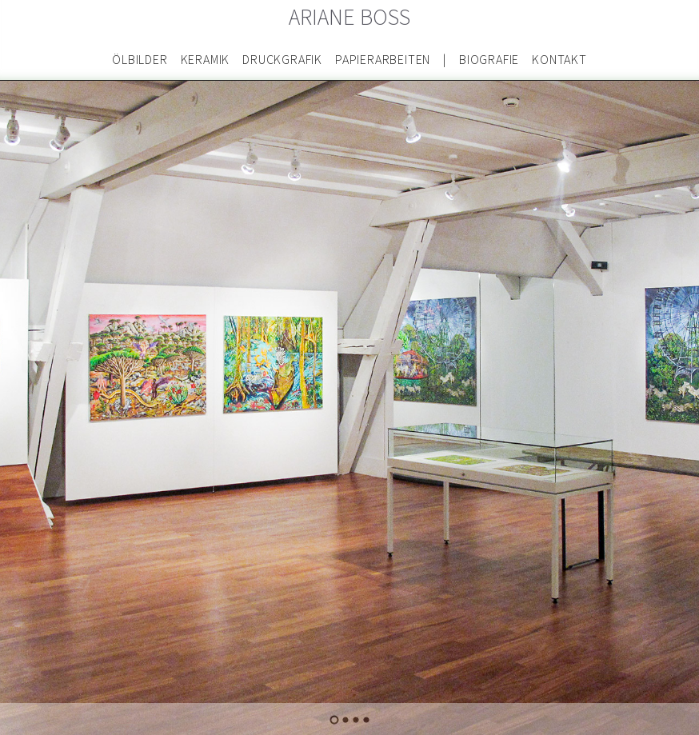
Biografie (489, 60)
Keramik (205, 60)
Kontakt (559, 60)
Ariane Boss (350, 18)
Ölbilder (139, 60)
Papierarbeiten (382, 60)
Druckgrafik (282, 60)
